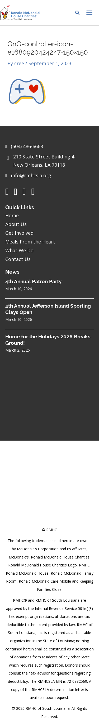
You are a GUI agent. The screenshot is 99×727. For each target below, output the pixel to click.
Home (12, 215)
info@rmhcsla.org (31, 175)
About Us (16, 224)
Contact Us (18, 259)
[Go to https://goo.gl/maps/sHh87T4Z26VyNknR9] (49, 162)
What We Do (19, 250)
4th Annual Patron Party (33, 281)
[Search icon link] (77, 13)
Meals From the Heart (30, 241)
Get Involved (19, 233)
